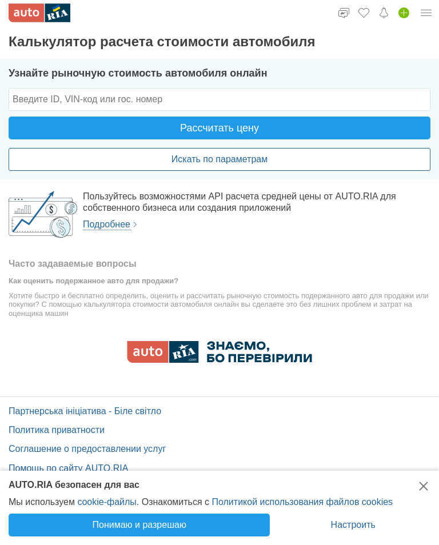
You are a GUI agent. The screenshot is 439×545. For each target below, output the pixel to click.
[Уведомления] (384, 12)
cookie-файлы (106, 502)
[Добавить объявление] (404, 12)
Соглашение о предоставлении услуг (87, 449)
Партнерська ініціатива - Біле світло (85, 411)
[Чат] (344, 12)
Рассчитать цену (219, 128)
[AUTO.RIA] (39, 12)
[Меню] (426, 12)
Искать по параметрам (219, 159)
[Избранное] (364, 12)
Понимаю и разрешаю (139, 525)
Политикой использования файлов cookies (302, 502)
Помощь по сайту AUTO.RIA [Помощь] (68, 468)
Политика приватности (57, 430)
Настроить (353, 525)
